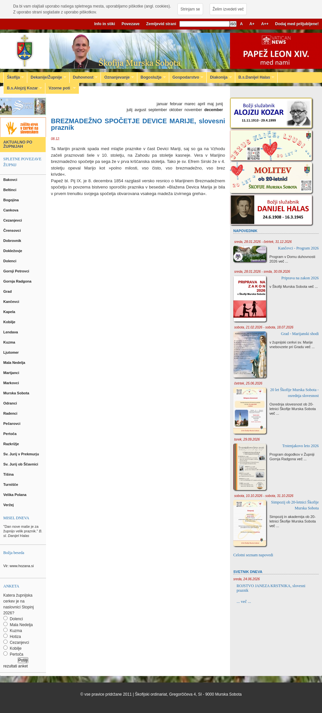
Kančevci (11, 302)
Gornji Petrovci (16, 271)
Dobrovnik (12, 241)
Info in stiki (104, 24)
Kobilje (9, 322)
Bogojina (11, 200)
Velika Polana (15, 495)
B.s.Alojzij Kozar (23, 88)
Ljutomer (11, 352)
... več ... (244, 601)
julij (129, 110)
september (158, 110)
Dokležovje (13, 251)
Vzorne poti (60, 88)
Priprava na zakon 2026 (300, 278)
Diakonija (219, 77)
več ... (283, 261)
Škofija (14, 77)
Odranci (10, 403)
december (213, 110)
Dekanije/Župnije (46, 77)
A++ (265, 24)
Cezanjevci (13, 220)
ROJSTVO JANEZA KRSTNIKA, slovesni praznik (271, 588)
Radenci (11, 413)
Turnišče (11, 484)
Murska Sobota (17, 393)
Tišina (9, 474)
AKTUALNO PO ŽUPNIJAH (17, 144)
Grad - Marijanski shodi (300, 333)
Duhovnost (84, 77)
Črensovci (12, 230)
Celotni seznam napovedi (253, 555)
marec (190, 104)
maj (210, 104)
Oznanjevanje (117, 77)
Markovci (11, 383)
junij (219, 104)
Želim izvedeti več (228, 9)
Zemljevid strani (161, 24)
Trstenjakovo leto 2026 (300, 446)
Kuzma (9, 342)
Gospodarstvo (186, 77)
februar (176, 104)
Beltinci (10, 190)
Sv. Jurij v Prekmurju (21, 454)
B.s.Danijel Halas (255, 77)
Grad (8, 291)
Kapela (9, 312)
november (193, 110)
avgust (140, 110)
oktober (175, 110)
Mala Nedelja (15, 363)
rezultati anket (15, 666)
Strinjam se (190, 9)
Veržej (9, 505)
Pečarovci (12, 424)
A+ (252, 24)
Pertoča (10, 434)
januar (162, 104)
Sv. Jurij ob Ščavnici (21, 464)
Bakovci (10, 180)
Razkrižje (11, 444)
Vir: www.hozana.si (18, 566)
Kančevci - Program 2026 (298, 248)
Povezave (131, 24)
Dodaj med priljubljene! (297, 24)
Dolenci (10, 261)
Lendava (11, 332)
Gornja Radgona (18, 281)
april (201, 104)
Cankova (11, 210)
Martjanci (11, 373)
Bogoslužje (151, 77)
